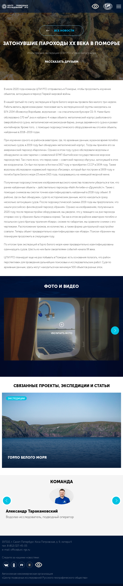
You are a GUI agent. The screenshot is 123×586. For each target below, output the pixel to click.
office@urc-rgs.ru (20, 549)
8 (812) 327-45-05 (17, 545)
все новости (63, 30)
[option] (61, 330)
